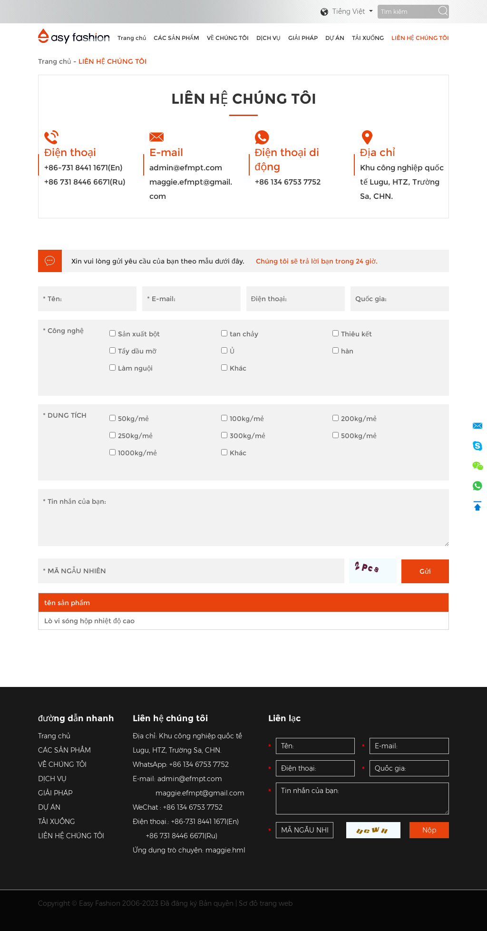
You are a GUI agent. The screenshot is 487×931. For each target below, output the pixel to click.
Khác (233, 368)
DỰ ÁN (334, 37)
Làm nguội (131, 368)
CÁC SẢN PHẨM (176, 37)
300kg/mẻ (243, 435)
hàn (342, 351)
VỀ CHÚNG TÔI (228, 37)
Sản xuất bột (134, 334)
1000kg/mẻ (133, 453)
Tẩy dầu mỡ (132, 351)
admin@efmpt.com (185, 167)
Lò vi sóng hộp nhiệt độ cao (89, 621)
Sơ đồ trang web (265, 903)
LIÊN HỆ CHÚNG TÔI (420, 37)
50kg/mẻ (129, 418)
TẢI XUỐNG (368, 37)
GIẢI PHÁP (303, 37)
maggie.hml (225, 850)
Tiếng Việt (342, 12)
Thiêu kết (352, 334)
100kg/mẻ (242, 418)
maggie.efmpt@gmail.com (190, 189)
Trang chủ (131, 37)
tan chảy (239, 334)
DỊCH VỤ (268, 37)
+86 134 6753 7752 (288, 181)
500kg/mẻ (354, 435)
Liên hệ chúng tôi (170, 718)
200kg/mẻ (354, 418)
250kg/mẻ (131, 435)
